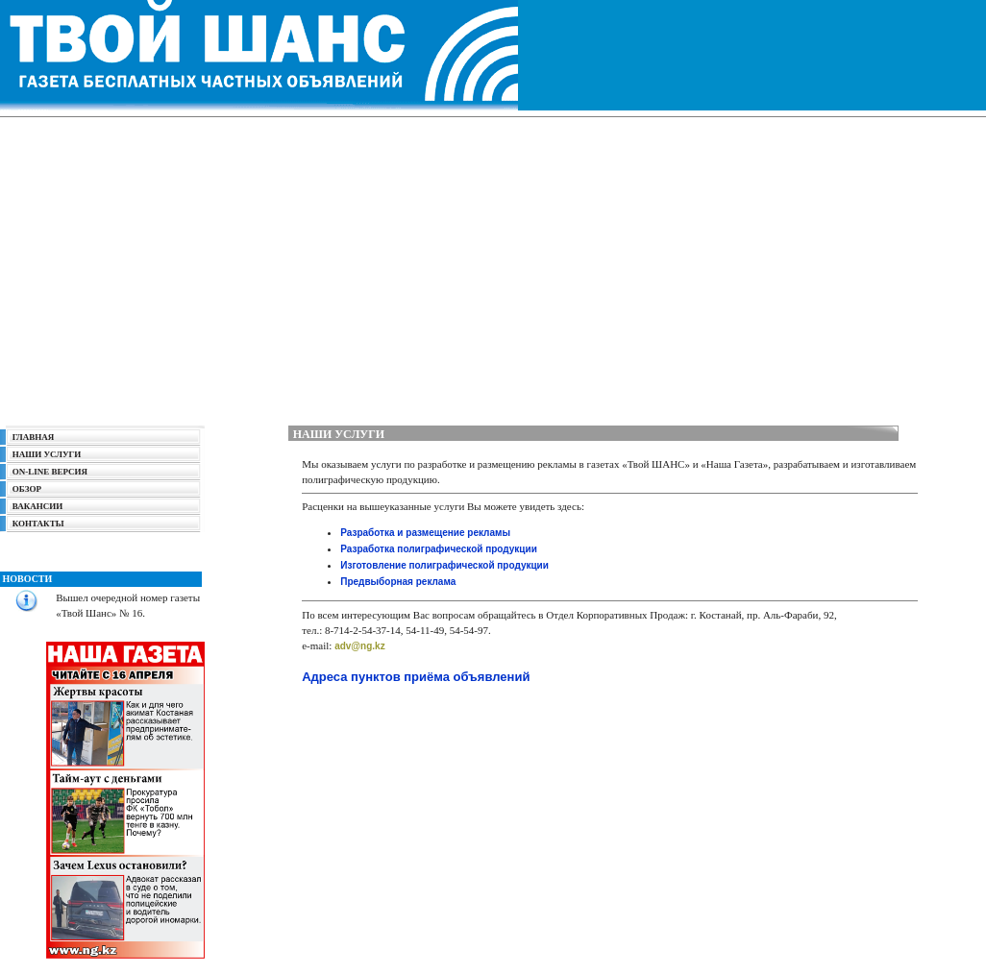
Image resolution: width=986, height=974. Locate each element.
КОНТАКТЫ (38, 523)
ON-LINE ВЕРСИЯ (46, 471)
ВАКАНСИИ (37, 506)
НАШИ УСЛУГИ (47, 454)
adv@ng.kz (359, 646)
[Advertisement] (493, 266)
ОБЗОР (26, 489)
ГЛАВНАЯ (33, 437)
